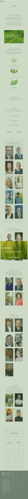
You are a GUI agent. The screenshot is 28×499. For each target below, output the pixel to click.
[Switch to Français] (23, 1)
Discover (12, 484)
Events (18, 472)
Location (18, 483)
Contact (18, 482)
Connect (18, 481)
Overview (12, 473)
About (12, 472)
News (12, 483)
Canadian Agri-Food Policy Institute (24, 478)
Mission (12, 474)
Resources (12, 482)
